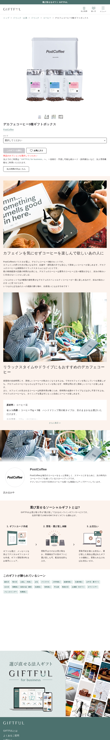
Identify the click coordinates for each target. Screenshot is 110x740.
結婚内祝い (68, 582)
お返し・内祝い (26, 582)
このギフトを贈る (14, 150)
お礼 (36, 582)
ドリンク (35, 18)
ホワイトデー (93, 587)
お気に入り (36, 150)
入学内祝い (57, 582)
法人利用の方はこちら (16, 169)
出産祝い (38, 587)
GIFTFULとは (10, 731)
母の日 (14, 582)
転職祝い (23, 592)
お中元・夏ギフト (92, 582)
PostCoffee (8, 129)
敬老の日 (65, 587)
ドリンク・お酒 (20, 18)
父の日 (6, 587)
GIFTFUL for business (31, 159)
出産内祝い (79, 582)
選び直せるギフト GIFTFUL (55, 2)
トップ (6, 18)
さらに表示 (55, 423)
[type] (55, 140)
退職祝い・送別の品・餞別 (22, 587)
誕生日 (6, 582)
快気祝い (47, 587)
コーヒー (47, 18)
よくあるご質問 (11, 735)
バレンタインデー (10, 592)
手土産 (56, 587)
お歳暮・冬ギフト (78, 587)
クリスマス (45, 582)
